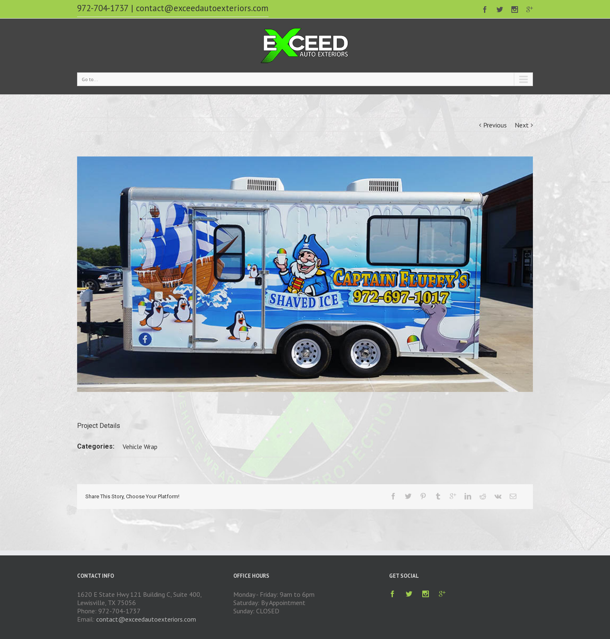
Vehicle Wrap (140, 446)
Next (522, 125)
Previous (495, 125)
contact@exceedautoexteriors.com (202, 8)
